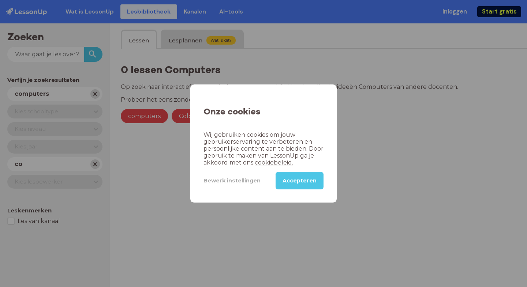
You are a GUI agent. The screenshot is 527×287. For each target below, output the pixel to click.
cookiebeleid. (274, 162)
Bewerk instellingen (232, 180)
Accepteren (300, 180)
